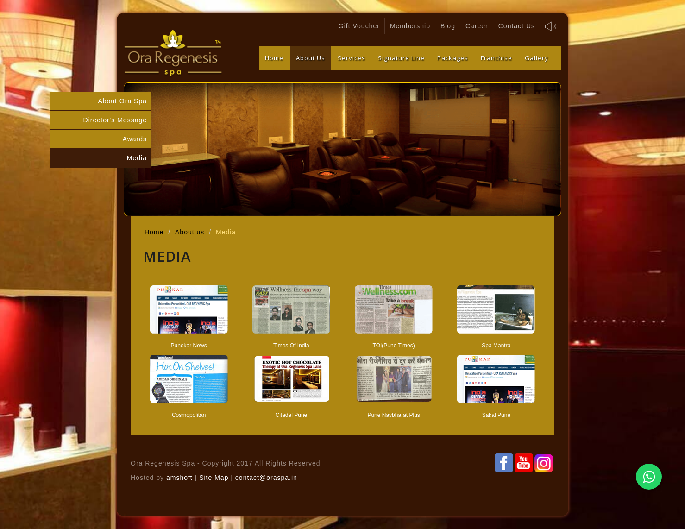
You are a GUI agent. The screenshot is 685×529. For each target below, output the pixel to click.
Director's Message (115, 120)
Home (274, 58)
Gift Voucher (359, 26)
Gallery (536, 58)
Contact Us (516, 26)
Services (351, 58)
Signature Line (401, 58)
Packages (452, 58)
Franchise (496, 58)
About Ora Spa (122, 101)
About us (189, 232)
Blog (447, 26)
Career (476, 26)
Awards (135, 139)
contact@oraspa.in (266, 477)
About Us (310, 58)
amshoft (179, 477)
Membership (410, 26)
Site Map (215, 477)
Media (137, 158)
